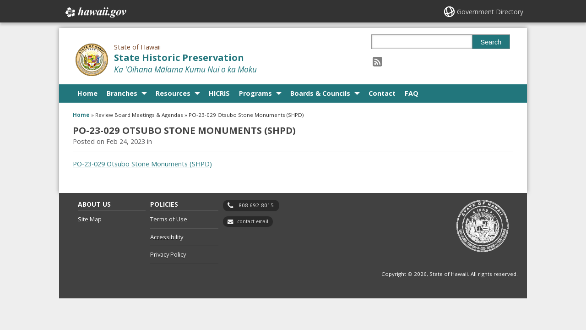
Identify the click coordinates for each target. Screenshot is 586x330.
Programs (255, 93)
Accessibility (166, 237)
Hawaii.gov (95, 12)
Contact (382, 93)
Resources (173, 93)
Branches (122, 93)
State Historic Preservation (179, 57)
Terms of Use (168, 219)
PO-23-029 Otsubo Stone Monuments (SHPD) (142, 164)
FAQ (411, 93)
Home (87, 93)
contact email (252, 221)
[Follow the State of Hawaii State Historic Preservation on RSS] (377, 61)
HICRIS (219, 93)
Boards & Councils (320, 93)
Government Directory (490, 11)
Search (491, 42)
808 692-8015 (256, 205)
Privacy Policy (168, 254)
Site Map (90, 219)
